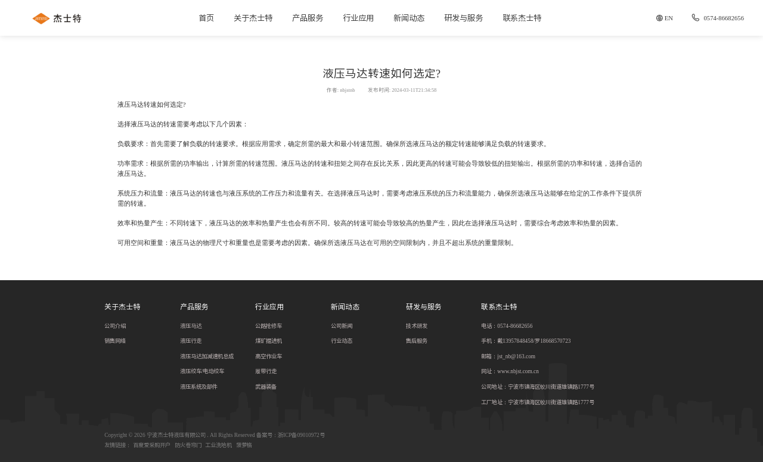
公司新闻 (341, 325)
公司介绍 (115, 325)
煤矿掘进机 (268, 340)
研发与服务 (463, 18)
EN (669, 18)
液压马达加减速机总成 (207, 356)
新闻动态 (408, 18)
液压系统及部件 (199, 386)
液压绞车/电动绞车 (202, 371)
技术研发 (416, 325)
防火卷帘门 (188, 445)
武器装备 (266, 386)
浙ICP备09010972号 (301, 435)
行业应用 (358, 18)
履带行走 (266, 371)
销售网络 (115, 340)
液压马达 (190, 325)
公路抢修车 (268, 325)
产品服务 (307, 18)
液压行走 (190, 340)
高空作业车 (268, 356)
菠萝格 (244, 445)
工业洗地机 (218, 445)
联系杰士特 (522, 18)
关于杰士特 (253, 18)
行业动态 (341, 340)
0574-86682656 (717, 18)
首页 (206, 18)
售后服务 (416, 340)
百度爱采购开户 (151, 445)
